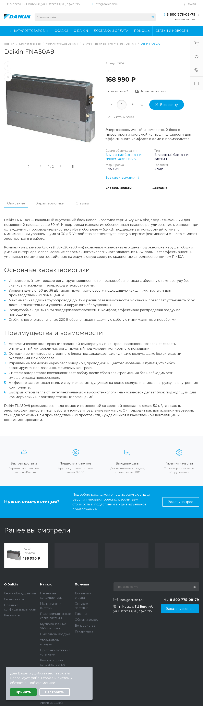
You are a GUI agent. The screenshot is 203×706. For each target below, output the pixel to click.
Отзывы (82, 203)
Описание (16, 203)
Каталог (47, 584)
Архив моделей (51, 703)
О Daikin (11, 584)
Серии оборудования (20, 593)
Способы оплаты (119, 188)
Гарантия (81, 614)
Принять (23, 692)
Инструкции (84, 631)
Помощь (82, 584)
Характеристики (50, 203)
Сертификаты (14, 599)
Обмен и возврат (87, 619)
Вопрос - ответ (86, 625)
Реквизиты (12, 615)
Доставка (159, 188)
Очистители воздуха (55, 634)
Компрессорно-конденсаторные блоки (52, 665)
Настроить (54, 692)
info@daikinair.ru (106, 4)
